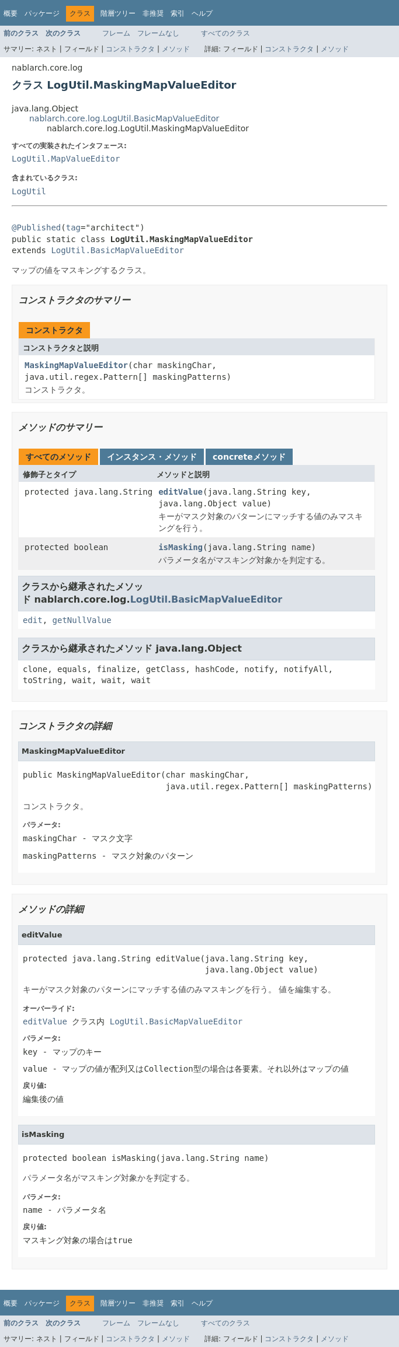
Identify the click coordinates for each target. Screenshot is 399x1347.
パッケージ (42, 13)
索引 (178, 13)
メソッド (176, 49)
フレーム (116, 33)
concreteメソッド (249, 456)
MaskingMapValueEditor (76, 365)
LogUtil (29, 191)
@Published (36, 227)
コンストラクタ (130, 49)
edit (33, 620)
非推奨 (153, 13)
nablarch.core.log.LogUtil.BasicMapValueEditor (124, 118)
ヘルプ (202, 13)
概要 (11, 13)
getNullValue (82, 620)
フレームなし (158, 33)
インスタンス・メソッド (152, 456)
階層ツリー (118, 13)
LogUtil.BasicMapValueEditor (117, 250)
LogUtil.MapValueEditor (66, 158)
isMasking (180, 547)
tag (73, 227)
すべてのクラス (225, 33)
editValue (180, 491)
